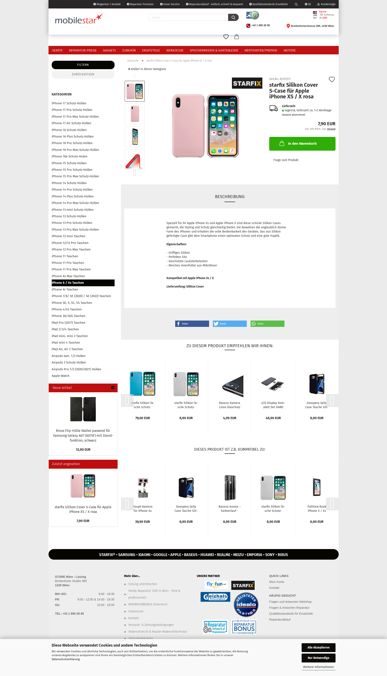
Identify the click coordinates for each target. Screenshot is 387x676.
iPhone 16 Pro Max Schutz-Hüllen (75, 150)
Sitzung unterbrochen (142, 584)
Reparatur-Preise (83, 50)
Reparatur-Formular (140, 4)
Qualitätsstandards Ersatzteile (268, 4)
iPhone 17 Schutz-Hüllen (69, 103)
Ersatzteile (151, 50)
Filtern (83, 65)
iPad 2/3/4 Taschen (65, 329)
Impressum (135, 611)
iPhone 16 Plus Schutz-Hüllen (73, 136)
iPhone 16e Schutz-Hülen (69, 156)
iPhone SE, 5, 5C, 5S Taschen (72, 303)
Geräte (57, 50)
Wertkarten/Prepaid (260, 50)
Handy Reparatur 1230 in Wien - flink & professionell (154, 594)
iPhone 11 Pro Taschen (68, 263)
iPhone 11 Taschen (65, 256)
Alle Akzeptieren (319, 647)
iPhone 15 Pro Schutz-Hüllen (72, 170)
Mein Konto (276, 582)
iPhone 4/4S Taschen (67, 309)
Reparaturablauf (279, 619)
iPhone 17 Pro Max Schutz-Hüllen (75, 116)
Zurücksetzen (83, 74)
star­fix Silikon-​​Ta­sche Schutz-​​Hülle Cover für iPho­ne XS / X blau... (142, 404)
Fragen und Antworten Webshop (290, 601)
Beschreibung (230, 196)
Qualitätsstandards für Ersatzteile (291, 613)
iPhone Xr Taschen (65, 289)
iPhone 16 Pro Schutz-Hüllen (72, 143)
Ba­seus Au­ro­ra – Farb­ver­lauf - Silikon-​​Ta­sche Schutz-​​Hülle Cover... (230, 508)
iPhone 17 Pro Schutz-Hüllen (72, 110)
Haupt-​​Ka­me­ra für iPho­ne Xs (143, 508)
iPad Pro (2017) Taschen (68, 323)
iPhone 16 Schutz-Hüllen (69, 130)
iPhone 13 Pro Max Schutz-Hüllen (75, 229)
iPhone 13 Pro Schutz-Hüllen (72, 223)
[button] (192, 324)
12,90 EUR (83, 449)
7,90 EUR (83, 521)
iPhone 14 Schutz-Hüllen (69, 183)
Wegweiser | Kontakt (107, 4)
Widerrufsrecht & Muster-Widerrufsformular (157, 631)
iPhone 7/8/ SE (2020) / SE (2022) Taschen (81, 296)
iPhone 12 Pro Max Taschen (71, 249)
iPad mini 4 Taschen (66, 342)
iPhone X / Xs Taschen (68, 283)
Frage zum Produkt (285, 160)
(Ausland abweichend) (293, 114)
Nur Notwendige (318, 658)
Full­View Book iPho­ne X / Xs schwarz (317, 508)
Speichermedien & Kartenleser (214, 50)
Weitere (290, 50)
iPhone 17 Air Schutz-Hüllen (71, 123)
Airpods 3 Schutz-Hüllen (69, 362)
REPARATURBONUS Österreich (147, 604)
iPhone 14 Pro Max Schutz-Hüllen (75, 203)
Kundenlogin (326, 4)
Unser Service (170, 4)
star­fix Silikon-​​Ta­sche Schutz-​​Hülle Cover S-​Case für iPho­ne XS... (186, 404)
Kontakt (133, 618)
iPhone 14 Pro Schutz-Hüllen (72, 189)
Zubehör (129, 50)
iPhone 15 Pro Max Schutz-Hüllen (75, 176)
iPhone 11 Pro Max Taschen (71, 269)
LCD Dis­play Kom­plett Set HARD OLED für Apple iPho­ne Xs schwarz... (273, 404)
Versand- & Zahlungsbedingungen (151, 625)
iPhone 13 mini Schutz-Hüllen (73, 210)
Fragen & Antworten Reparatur (289, 607)
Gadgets (109, 50)
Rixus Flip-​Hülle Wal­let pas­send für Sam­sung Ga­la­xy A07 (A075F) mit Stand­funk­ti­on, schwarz (83, 435)
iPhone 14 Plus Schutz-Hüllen (73, 196)
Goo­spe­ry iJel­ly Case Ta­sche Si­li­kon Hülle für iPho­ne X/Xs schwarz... (316, 404)
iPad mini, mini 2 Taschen (70, 336)
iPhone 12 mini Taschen (68, 236)
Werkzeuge (174, 50)
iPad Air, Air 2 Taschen (67, 349)
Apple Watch (60, 376)
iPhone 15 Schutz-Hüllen (69, 163)
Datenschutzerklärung (66, 659)
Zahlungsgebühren (140, 638)
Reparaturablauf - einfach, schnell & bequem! (214, 4)
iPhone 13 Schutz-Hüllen (69, 216)
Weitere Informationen (318, 667)
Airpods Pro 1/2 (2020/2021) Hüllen (76, 369)
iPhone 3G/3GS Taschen (68, 316)
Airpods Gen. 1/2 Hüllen (69, 356)
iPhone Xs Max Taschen (68, 276)
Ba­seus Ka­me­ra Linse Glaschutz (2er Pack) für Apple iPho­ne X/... (229, 404)
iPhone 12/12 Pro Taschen (70, 243)
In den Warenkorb (298, 143)
